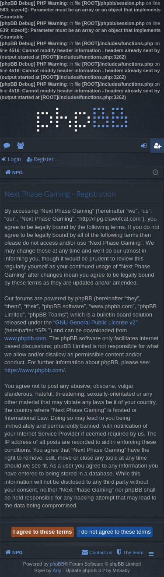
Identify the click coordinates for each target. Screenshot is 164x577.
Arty (57, 570)
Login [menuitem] (145, 147)
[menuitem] (129, 552)
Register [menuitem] (159, 147)
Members (22, 147)
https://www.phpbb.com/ (34, 370)
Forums (8, 147)
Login (14, 159)
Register (43, 159)
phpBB (57, 563)
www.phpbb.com (25, 338)
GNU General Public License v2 (95, 322)
